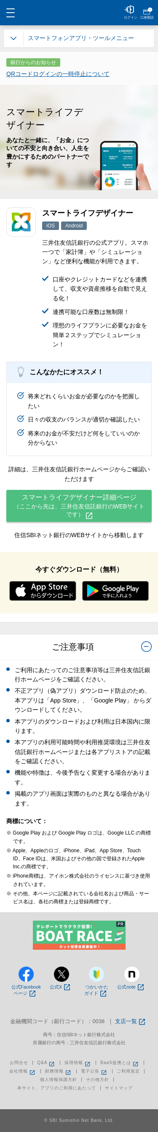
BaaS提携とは (119, 1063)
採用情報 (77, 1063)
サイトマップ (119, 1088)
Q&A (46, 1063)
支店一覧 (130, 1022)
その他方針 (97, 1080)
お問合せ (19, 1063)
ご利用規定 (128, 1071)
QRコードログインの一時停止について (58, 73)
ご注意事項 (102, 648)
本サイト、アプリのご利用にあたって (56, 1088)
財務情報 (58, 1071)
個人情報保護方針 (58, 1080)
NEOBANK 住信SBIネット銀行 (79, 12)
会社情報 (22, 1071)
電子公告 (94, 1071)
